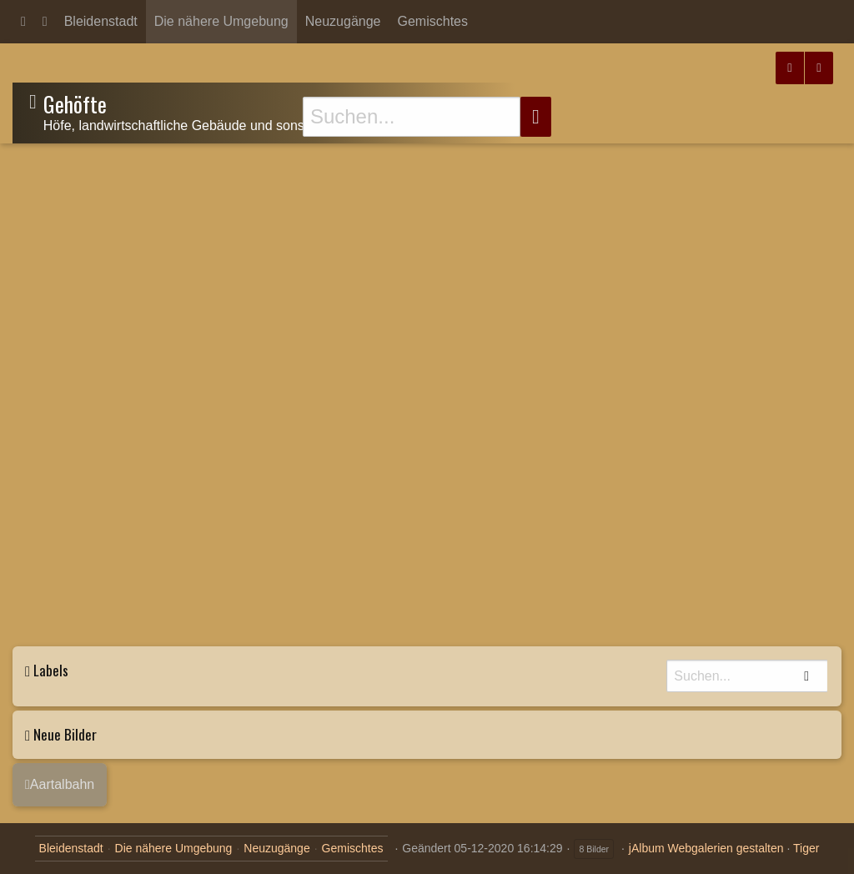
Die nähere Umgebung (221, 21)
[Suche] (411, 117)
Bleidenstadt (101, 21)
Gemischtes (433, 21)
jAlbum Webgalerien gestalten (706, 848)
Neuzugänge (343, 21)
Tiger (806, 848)
